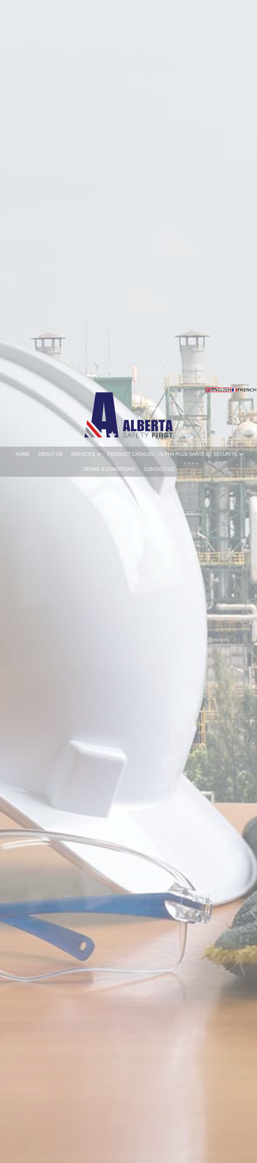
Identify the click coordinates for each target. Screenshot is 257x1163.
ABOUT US (50, 454)
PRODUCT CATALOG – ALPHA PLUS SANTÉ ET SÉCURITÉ (172, 454)
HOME (23, 454)
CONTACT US (159, 469)
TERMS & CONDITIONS (109, 469)
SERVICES (83, 454)
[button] (99, 454)
